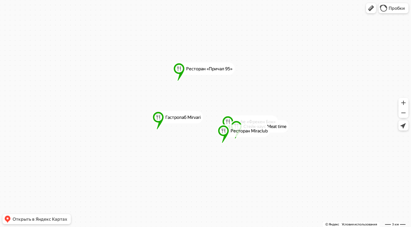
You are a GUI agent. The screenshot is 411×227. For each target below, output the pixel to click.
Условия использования (359, 224)
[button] (371, 8)
